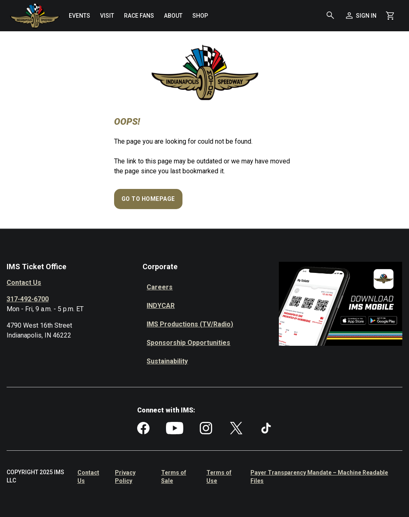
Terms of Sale (173, 476)
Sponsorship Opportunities (188, 343)
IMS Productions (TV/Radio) (190, 324)
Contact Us (24, 282)
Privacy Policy (125, 476)
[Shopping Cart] (390, 15)
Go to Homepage (148, 199)
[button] (330, 15)
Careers (160, 287)
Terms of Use (218, 476)
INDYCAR (161, 306)
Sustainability (167, 361)
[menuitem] (79, 15)
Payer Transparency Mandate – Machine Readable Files (319, 476)
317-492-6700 (28, 299)
